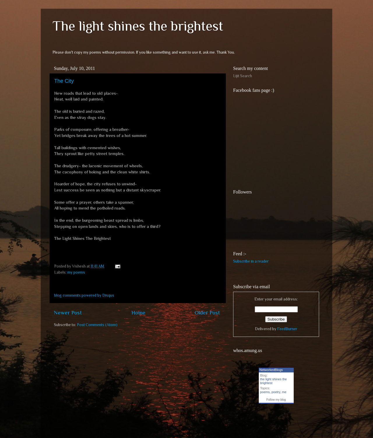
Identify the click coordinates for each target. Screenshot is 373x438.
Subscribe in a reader (251, 261)
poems (265, 392)
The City (64, 81)
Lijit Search (242, 76)
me (284, 392)
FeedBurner (287, 329)
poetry (276, 392)
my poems (76, 272)
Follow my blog (276, 399)
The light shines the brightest (137, 26)
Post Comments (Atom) (97, 325)
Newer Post (68, 312)
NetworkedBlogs (271, 370)
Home (138, 312)
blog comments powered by (84, 295)
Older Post (207, 312)
